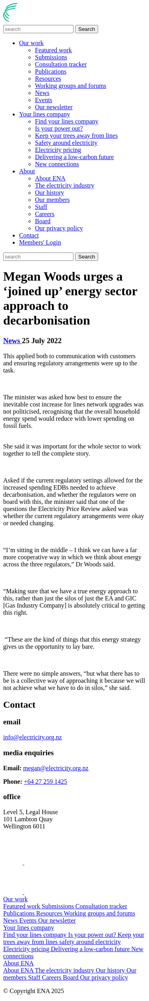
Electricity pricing (58, 149)
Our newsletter (54, 107)
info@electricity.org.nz (32, 737)
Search (86, 29)
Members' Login (40, 242)
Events (43, 100)
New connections (57, 164)
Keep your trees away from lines (76, 135)
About (27, 171)
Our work (31, 43)
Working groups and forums (70, 85)
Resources (48, 78)
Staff (41, 206)
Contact (29, 235)
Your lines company (44, 114)
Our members (52, 199)
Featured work (53, 50)
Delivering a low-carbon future (74, 157)
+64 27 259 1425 (45, 781)
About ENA (50, 178)
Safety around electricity (66, 142)
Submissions (51, 57)
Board (42, 221)
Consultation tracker (61, 64)
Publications (50, 71)
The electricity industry (64, 185)
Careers (44, 214)
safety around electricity (90, 941)
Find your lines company (67, 121)
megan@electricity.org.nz (55, 768)
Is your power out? (59, 128)
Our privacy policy (59, 228)
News (42, 92)
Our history (49, 192)
